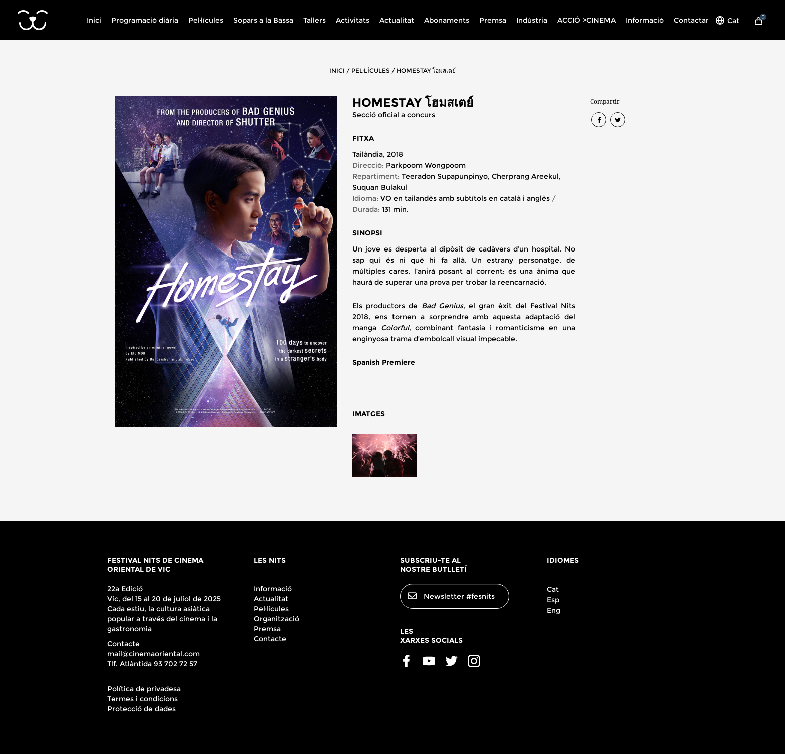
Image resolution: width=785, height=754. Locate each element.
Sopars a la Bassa (263, 20)
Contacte (270, 638)
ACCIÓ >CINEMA (586, 20)
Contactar (691, 20)
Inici (94, 20)
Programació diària (144, 20)
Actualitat (396, 20)
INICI (337, 70)
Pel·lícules (205, 20)
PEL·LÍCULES (370, 70)
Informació (645, 20)
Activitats (352, 20)
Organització (276, 618)
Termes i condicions (142, 698)
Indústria (531, 20)
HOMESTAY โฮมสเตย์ (426, 70)
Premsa (492, 20)
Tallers (314, 20)
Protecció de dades (141, 708)
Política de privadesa (144, 688)
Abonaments (446, 20)
